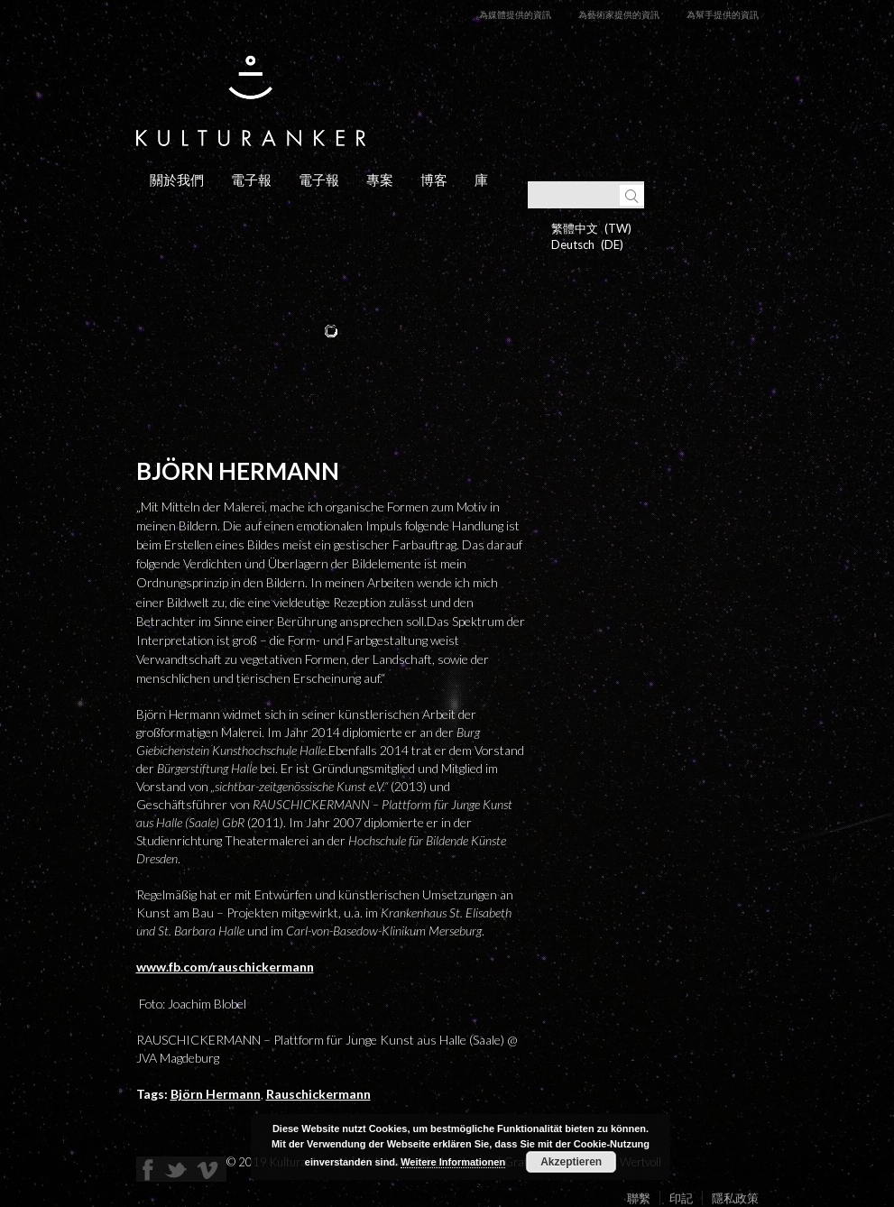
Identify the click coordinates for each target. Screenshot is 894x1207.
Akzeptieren (571, 1162)
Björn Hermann (216, 1093)
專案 (379, 179)
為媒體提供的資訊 (515, 14)
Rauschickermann (318, 1093)
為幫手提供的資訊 (723, 14)
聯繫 (638, 1198)
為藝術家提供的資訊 (618, 14)
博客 (433, 179)
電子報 (251, 179)
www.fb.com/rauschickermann (225, 966)
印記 (681, 1198)
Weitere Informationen (453, 1161)
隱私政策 (735, 1198)
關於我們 (177, 179)
